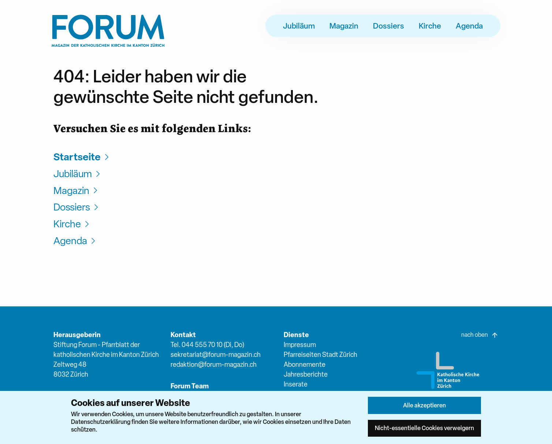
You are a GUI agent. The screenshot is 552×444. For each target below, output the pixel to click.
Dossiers (388, 25)
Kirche (430, 25)
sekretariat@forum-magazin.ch (216, 354)
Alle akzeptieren (424, 405)
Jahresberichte (306, 374)
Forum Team (190, 386)
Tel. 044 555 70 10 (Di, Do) (207, 344)
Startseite (82, 157)
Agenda (469, 25)
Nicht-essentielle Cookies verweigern (424, 428)
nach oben (480, 335)
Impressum (300, 344)
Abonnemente (304, 364)
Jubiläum (299, 25)
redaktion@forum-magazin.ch (214, 364)
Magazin (343, 25)
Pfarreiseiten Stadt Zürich (320, 354)
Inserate (295, 384)
